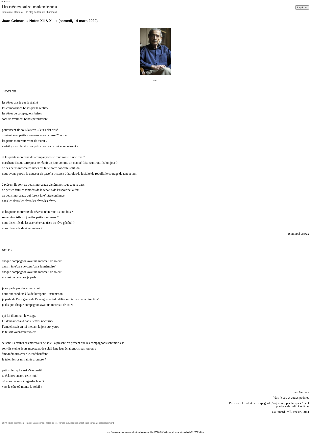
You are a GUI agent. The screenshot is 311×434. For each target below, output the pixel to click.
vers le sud (64, 423)
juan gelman (38, 423)
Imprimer (302, 7)
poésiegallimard (106, 423)
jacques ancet (77, 423)
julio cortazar (91, 423)
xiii (56, 423)
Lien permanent (16, 423)
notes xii (50, 423)
